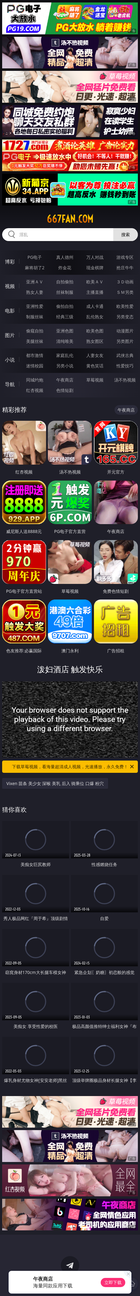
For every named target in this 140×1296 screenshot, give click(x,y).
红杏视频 (34, 390)
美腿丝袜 (34, 341)
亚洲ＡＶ (34, 282)
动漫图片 (125, 331)
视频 (10, 286)
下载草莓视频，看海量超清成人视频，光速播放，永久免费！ (73, 766)
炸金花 (64, 267)
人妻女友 (94, 355)
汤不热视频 (125, 380)
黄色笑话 (94, 366)
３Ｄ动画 (125, 282)
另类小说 (64, 366)
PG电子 (35, 257)
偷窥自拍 (34, 331)
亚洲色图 (64, 331)
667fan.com (70, 219)
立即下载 (113, 1282)
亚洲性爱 (34, 306)
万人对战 (94, 257)
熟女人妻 (34, 292)
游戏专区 (125, 257)
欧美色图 (94, 331)
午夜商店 (64, 380)
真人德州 (64, 257)
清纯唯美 (64, 341)
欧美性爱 (125, 306)
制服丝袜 (34, 317)
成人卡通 (94, 306)
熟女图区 (94, 341)
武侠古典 (125, 355)
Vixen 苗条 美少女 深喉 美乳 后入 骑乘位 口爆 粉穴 (55, 783)
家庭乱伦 (64, 355)
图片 (10, 335)
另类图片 (125, 341)
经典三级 (64, 317)
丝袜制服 (64, 292)
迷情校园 (34, 366)
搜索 (125, 234)
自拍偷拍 (64, 282)
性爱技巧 (125, 366)
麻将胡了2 (35, 267)
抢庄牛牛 (125, 267)
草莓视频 (94, 380)
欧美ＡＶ (94, 282)
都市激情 (34, 355)
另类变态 (125, 317)
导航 (10, 384)
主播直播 (94, 292)
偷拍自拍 (64, 306)
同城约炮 (34, 380)
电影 (10, 310)
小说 (10, 359)
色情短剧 (64, 390)
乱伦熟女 (94, 317)
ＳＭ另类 (125, 292)
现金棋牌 (94, 267)
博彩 (10, 261)
